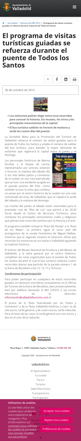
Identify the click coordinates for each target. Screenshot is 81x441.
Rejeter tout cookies (56, 420)
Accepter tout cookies (57, 411)
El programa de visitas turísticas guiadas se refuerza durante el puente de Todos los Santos (37, 24)
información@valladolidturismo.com (28, 297)
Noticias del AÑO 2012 (30, 23)
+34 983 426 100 (63, 348)
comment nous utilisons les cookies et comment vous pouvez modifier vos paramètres (22, 431)
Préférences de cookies (56, 429)
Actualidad (12, 23)
